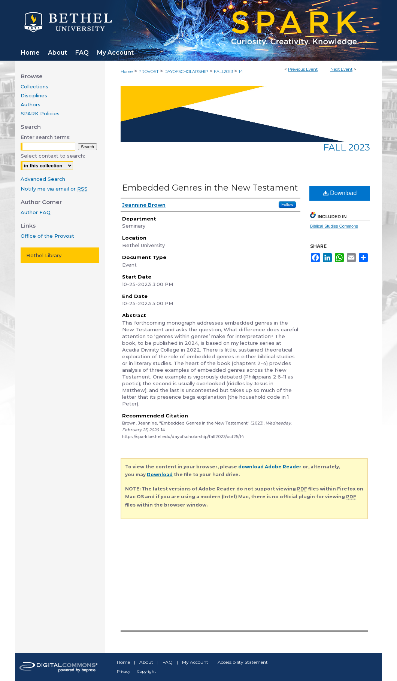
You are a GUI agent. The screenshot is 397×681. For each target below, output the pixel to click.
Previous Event (303, 69)
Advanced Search (43, 179)
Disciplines (34, 95)
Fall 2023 (346, 147)
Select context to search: (53, 156)
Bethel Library (43, 255)
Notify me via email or (54, 189)
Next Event (341, 69)
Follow (287, 204)
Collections (34, 86)
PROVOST (149, 71)
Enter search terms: (45, 137)
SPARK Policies (40, 113)
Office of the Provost (47, 236)
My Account (195, 662)
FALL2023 (224, 71)
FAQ (168, 662)
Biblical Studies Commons (334, 226)
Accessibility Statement (243, 662)
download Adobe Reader (269, 466)
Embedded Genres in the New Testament (210, 188)
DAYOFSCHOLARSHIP (186, 71)
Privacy (123, 671)
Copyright (146, 671)
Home (127, 71)
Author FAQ (36, 212)
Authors (30, 104)
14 (241, 71)
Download (340, 193)
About (146, 662)
